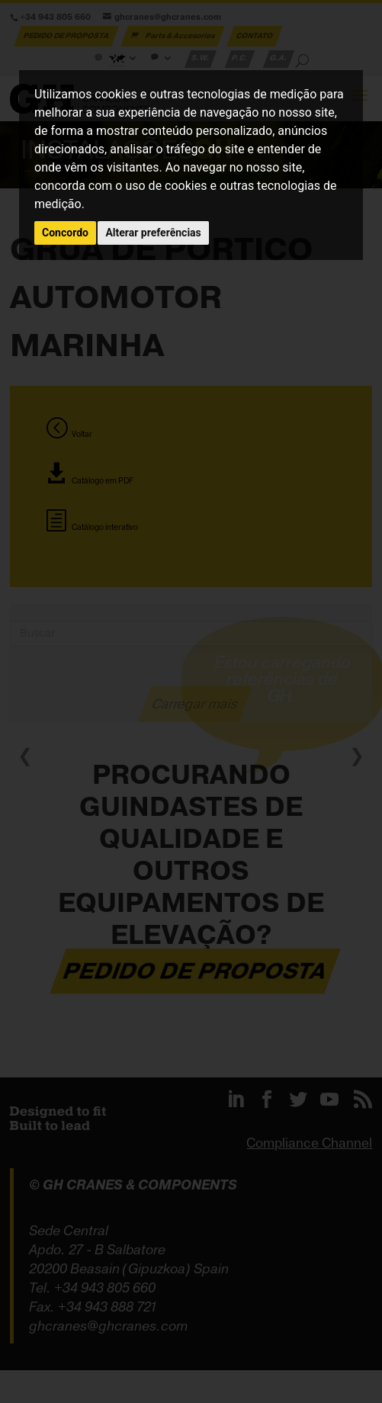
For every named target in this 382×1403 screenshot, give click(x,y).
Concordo (65, 232)
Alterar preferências (153, 232)
